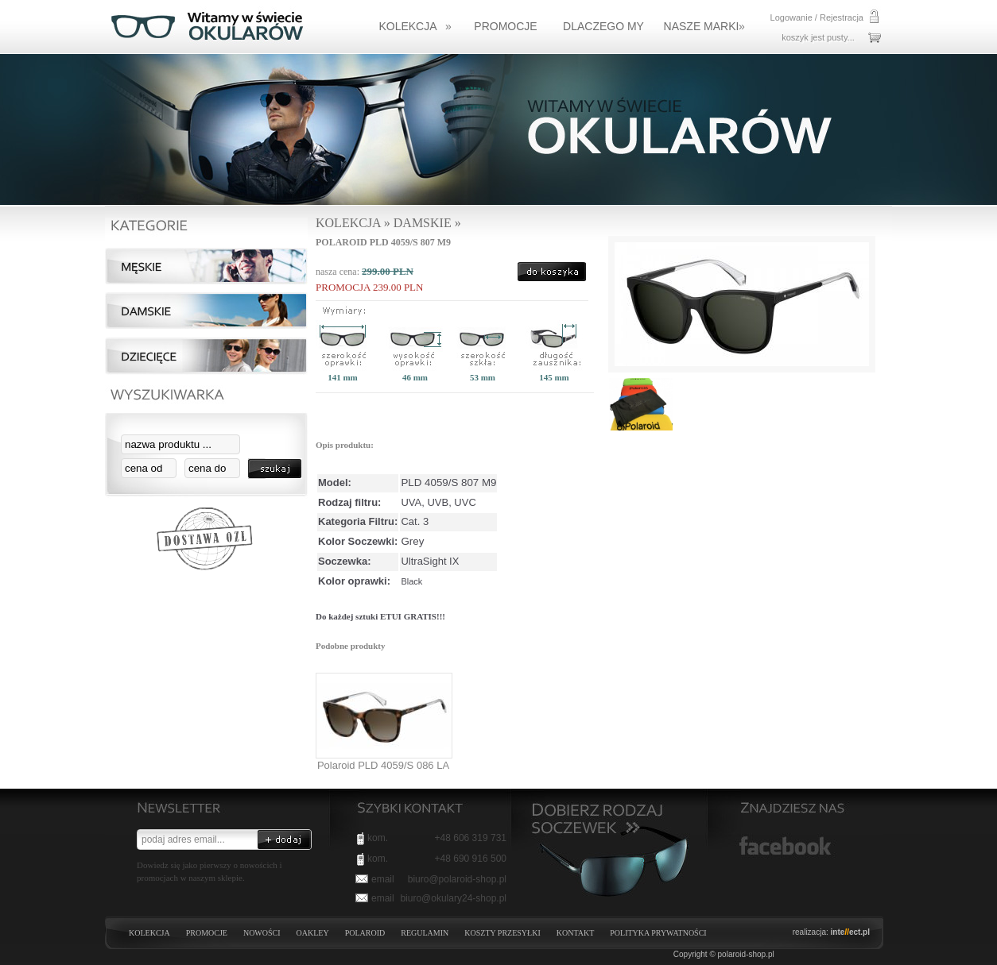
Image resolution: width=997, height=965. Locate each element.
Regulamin (424, 932)
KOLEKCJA (414, 26)
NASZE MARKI (704, 26)
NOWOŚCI (262, 932)
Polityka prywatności (658, 932)
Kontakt (576, 932)
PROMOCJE (206, 932)
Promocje (505, 26)
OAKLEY (313, 932)
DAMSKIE (423, 223)
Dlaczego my (603, 26)
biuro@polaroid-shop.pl (457, 879)
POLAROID (365, 932)
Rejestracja (841, 17)
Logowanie (791, 17)
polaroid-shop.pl (746, 954)
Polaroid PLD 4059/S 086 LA (383, 765)
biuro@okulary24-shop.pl (453, 898)
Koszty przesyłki (502, 932)
